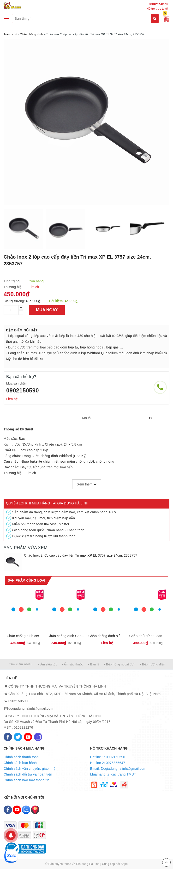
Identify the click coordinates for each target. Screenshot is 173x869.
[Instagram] (38, 737)
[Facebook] (8, 737)
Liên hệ (12, 399)
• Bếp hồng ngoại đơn (119, 664)
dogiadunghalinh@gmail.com (30, 708)
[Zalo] (26, 810)
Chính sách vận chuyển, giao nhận (30, 768)
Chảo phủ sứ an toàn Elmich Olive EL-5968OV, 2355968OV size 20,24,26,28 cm (147, 636)
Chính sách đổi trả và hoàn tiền (28, 774)
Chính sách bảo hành (20, 763)
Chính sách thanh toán (21, 757)
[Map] (35, 810)
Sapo (124, 864)
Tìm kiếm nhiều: (21, 664)
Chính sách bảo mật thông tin (26, 780)
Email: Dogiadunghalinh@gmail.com (118, 768)
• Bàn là (93, 664)
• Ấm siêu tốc (47, 664)
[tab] (86, 418)
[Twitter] (18, 737)
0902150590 (159, 4)
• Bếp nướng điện (152, 664)
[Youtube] (28, 737)
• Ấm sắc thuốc (73, 664)
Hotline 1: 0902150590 (107, 757)
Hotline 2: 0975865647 (107, 763)
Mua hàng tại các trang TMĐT (113, 774)
